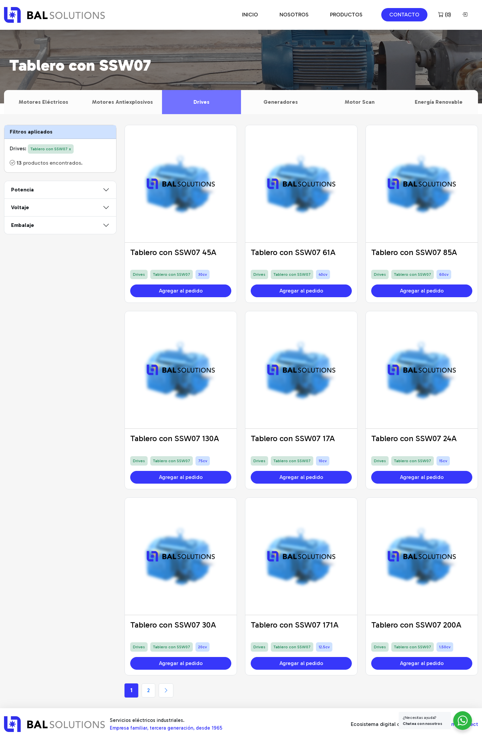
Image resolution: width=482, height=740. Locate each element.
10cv (323, 461)
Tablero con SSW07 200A (416, 625)
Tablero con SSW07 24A (414, 438)
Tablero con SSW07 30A (173, 625)
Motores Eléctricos (43, 102)
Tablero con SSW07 (171, 274)
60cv (444, 274)
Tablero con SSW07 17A (293, 438)
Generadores (280, 102)
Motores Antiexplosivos (122, 102)
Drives (201, 102)
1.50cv (445, 647)
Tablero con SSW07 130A (174, 438)
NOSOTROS (294, 14)
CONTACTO (404, 14)
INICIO (250, 14)
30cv (202, 274)
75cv (202, 461)
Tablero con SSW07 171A (295, 625)
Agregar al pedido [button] (181, 290)
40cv (323, 274)
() (444, 14)
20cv (202, 647)
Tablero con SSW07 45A (173, 252)
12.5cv (324, 647)
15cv (443, 461)
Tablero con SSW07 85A (414, 252)
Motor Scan (360, 102)
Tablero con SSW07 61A (293, 252)
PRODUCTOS (346, 14)
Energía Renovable (439, 102)
